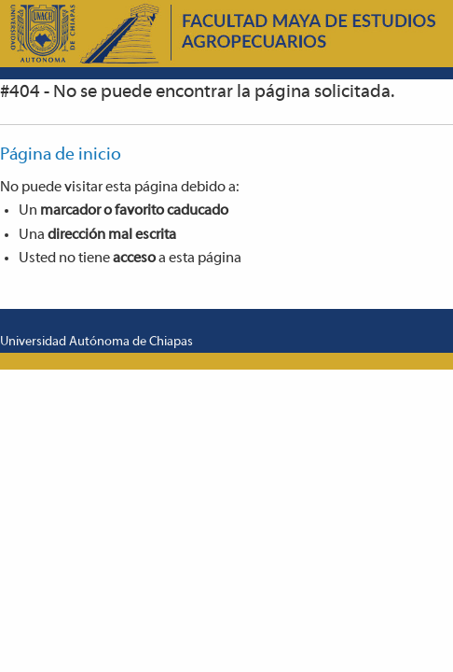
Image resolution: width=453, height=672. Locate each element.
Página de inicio (60, 155)
